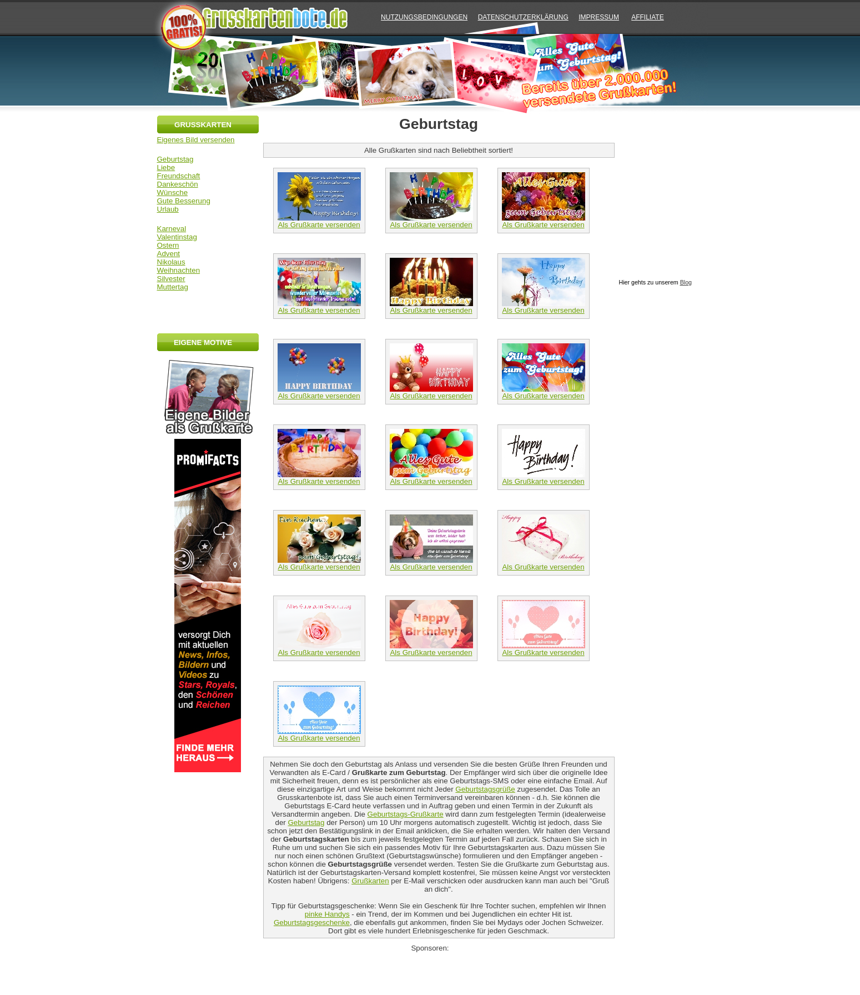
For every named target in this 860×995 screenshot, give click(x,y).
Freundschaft (178, 176)
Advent (168, 253)
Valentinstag (177, 237)
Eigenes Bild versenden (196, 140)
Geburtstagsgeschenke (312, 922)
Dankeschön (177, 184)
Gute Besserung (183, 201)
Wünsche (172, 192)
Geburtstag (175, 159)
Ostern (168, 245)
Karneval (172, 228)
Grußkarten (370, 881)
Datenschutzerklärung (523, 17)
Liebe (166, 167)
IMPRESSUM (599, 17)
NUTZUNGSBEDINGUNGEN (424, 17)
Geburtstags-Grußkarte (406, 814)
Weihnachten (178, 270)
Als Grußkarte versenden (319, 221)
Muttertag (172, 287)
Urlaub (168, 209)
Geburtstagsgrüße (485, 789)
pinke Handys (327, 914)
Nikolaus (171, 262)
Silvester (171, 278)
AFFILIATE (647, 17)
